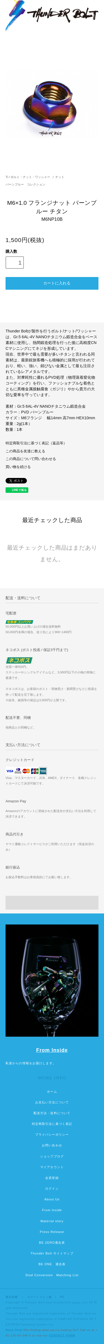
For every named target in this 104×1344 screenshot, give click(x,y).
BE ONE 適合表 (52, 1264)
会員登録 (52, 1177)
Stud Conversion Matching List (51, 1275)
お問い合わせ (52, 1145)
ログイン (52, 1188)
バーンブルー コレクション (25, 184)
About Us (52, 1199)
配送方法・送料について (52, 1113)
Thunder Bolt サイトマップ (52, 1253)
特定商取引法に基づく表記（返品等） (36, 443)
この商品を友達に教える (25, 451)
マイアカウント (52, 1167)
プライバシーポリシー (52, 1134)
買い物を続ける (18, 467)
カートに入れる (52, 282)
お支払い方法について (52, 1102)
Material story (52, 1221)
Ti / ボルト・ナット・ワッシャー (28, 177)
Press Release (52, 1231)
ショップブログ (52, 1156)
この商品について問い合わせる (31, 459)
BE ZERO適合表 (52, 1242)
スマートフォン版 (39, 1297)
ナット (59, 177)
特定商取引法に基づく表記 (52, 1123)
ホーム (52, 1091)
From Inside (52, 1050)
